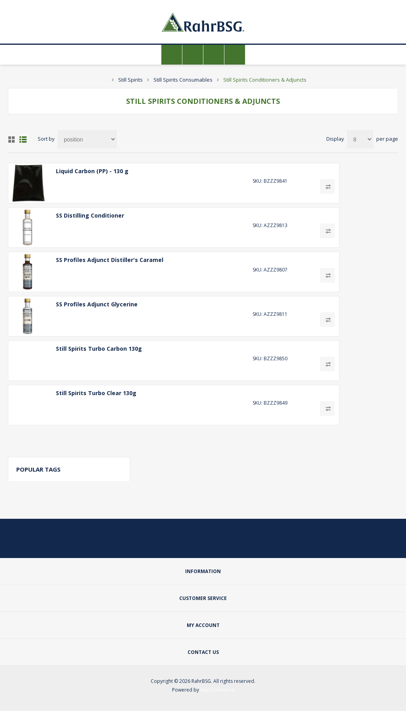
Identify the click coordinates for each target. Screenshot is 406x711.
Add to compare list (327, 186)
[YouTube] (222, 543)
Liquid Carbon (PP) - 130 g (92, 171)
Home (103, 79)
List (23, 139)
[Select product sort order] (87, 139)
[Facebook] (203, 543)
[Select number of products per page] (360, 139)
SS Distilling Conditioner (90, 215)
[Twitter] (184, 543)
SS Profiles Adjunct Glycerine (97, 304)
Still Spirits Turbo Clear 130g (96, 393)
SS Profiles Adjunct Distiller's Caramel (109, 260)
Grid (11, 139)
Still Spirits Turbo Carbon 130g (99, 348)
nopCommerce (217, 689)
